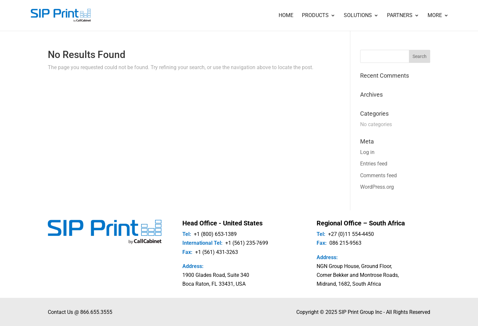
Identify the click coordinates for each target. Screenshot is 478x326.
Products (315, 15)
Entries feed (373, 164)
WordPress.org (377, 187)
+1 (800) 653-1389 (215, 234)
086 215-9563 (345, 243)
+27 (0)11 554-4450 (351, 234)
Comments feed (378, 175)
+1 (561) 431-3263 (216, 252)
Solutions (358, 15)
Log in (367, 152)
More (435, 15)
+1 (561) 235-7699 (246, 243)
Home (286, 15)
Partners (400, 15)
